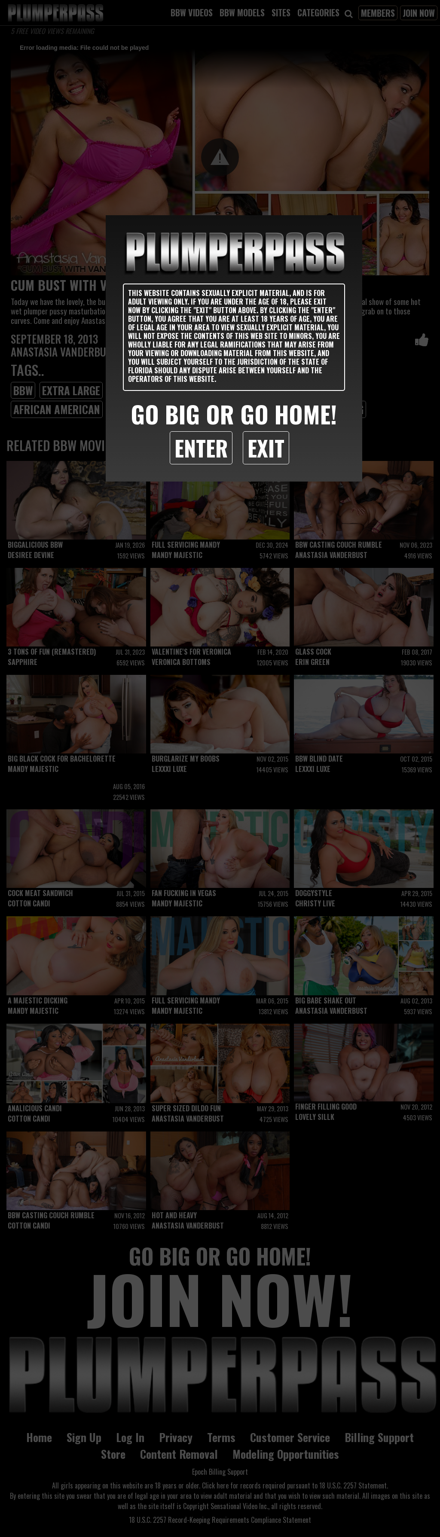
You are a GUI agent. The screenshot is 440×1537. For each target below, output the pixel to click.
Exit (266, 448)
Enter (201, 448)
